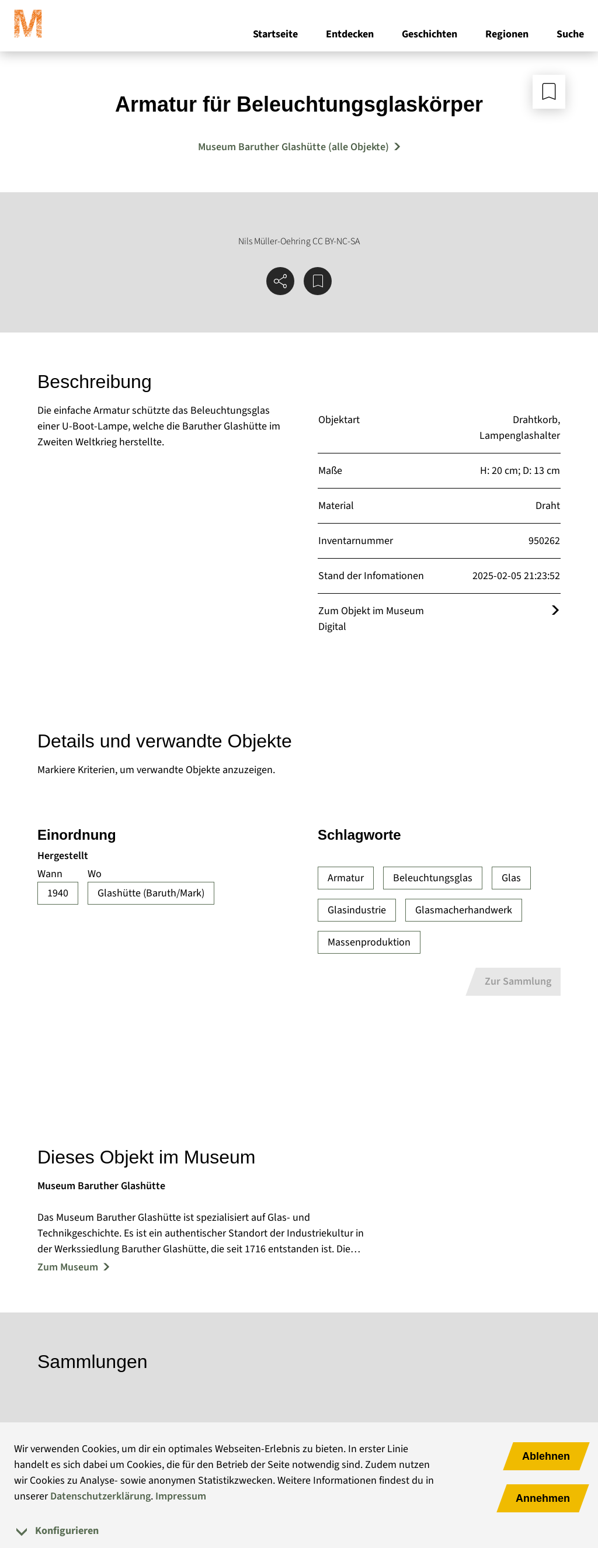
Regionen (507, 34)
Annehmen (543, 1498)
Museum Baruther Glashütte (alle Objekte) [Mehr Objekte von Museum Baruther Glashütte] (293, 147)
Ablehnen (546, 1456)
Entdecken (350, 34)
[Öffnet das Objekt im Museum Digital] (555, 611)
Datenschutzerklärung (100, 1496)
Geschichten (429, 34)
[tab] (299, 1531)
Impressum (180, 1496)
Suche (570, 34)
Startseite (275, 34)
